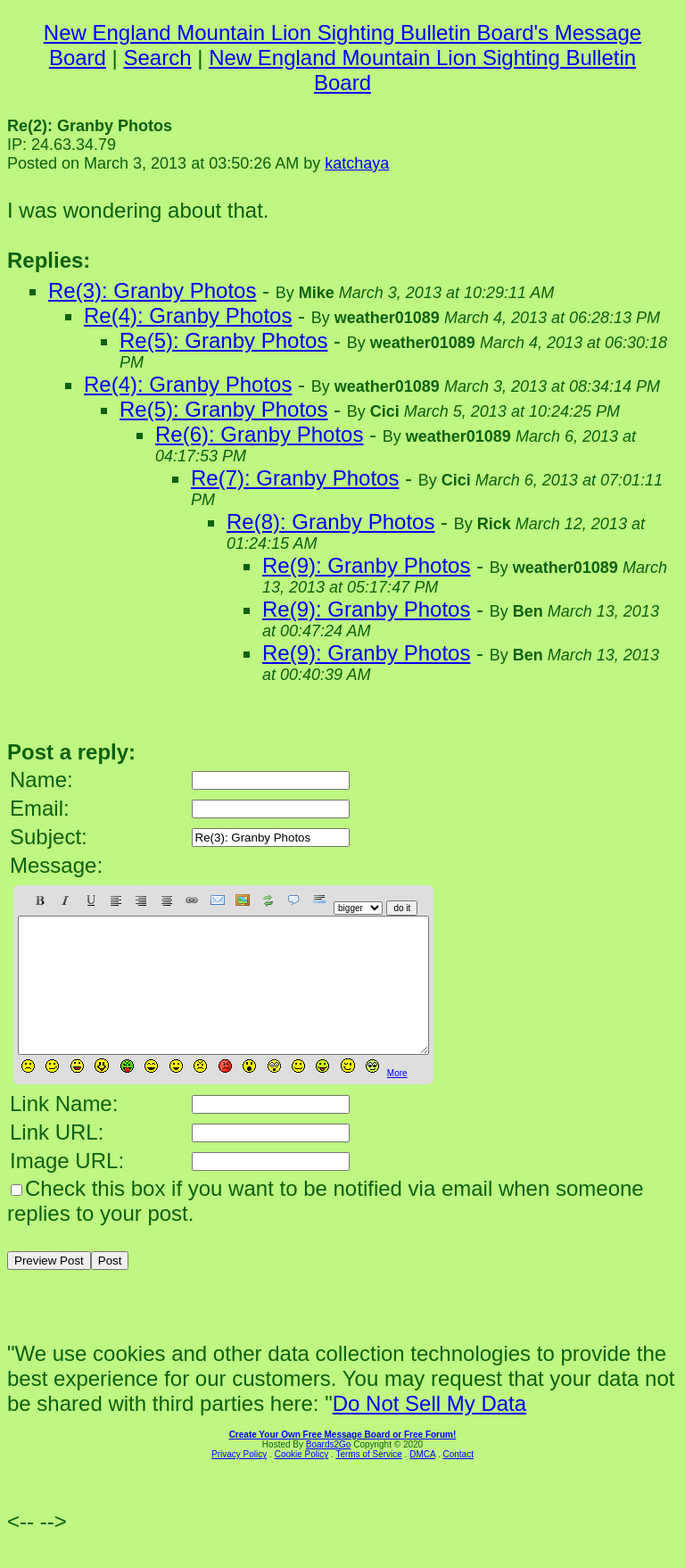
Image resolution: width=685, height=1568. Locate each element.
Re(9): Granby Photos (366, 565)
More (397, 1100)
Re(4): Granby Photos (188, 315)
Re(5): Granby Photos (223, 340)
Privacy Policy (239, 1481)
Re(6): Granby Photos (259, 434)
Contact (457, 1481)
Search (158, 58)
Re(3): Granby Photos (152, 290)
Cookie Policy (302, 1481)
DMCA (422, 1481)
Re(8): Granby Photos (330, 522)
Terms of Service (368, 1481)
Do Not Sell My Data (429, 1430)
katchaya (357, 163)
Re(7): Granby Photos (295, 478)
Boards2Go (328, 1471)
